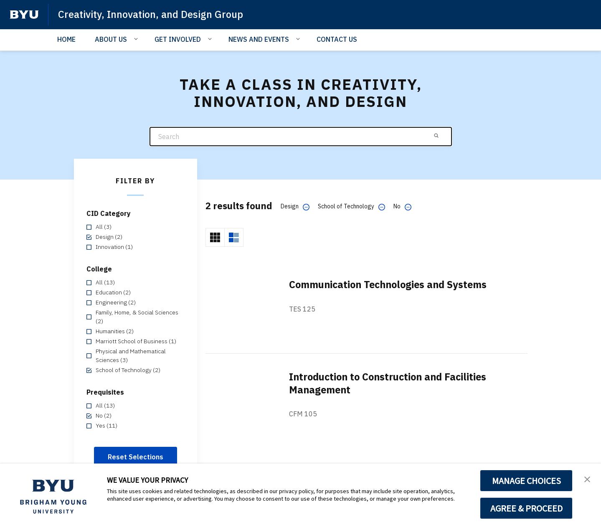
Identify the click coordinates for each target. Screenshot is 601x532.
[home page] (24, 14)
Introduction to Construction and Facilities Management (391, 383)
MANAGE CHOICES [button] (526, 480)
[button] (587, 478)
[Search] (301, 137)
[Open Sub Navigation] (137, 39)
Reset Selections (135, 457)
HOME (66, 39)
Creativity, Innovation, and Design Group (152, 14)
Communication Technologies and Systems (392, 284)
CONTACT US (337, 39)
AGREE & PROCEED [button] (526, 508)
